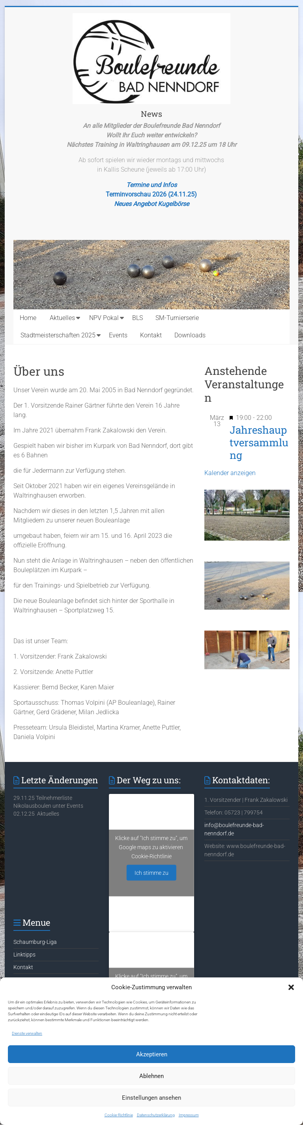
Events (118, 335)
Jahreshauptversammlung (259, 442)
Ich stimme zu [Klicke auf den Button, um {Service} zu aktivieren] (151, 873)
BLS (137, 318)
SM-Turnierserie (177, 318)
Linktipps (24, 954)
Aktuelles (62, 318)
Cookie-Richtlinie (119, 1115)
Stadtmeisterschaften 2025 (58, 335)
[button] (291, 987)
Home (28, 318)
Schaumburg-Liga (35, 942)
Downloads (190, 335)
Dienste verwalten (27, 1033)
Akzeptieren (151, 1054)
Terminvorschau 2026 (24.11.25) (151, 194)
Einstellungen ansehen (151, 1097)
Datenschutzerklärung (156, 1115)
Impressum (189, 1115)
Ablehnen (151, 1076)
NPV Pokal (104, 318)
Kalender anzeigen (230, 473)
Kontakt (151, 335)
